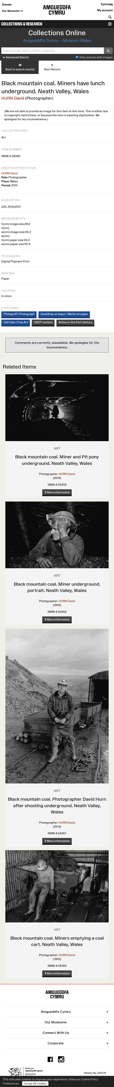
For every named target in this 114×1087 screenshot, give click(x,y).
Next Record (52, 67)
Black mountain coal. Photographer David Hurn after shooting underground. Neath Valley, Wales (57, 805)
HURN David (12, 98)
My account (105, 10)
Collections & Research (21, 24)
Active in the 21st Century (75, 322)
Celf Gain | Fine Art (15, 322)
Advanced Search (16, 57)
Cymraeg (107, 4)
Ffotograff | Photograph (19, 314)
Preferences (11, 1083)
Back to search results (20, 67)
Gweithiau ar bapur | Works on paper (64, 314)
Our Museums (12, 11)
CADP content (43, 322)
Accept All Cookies (35, 1083)
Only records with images (96, 57)
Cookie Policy (89, 1079)
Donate (6, 4)
